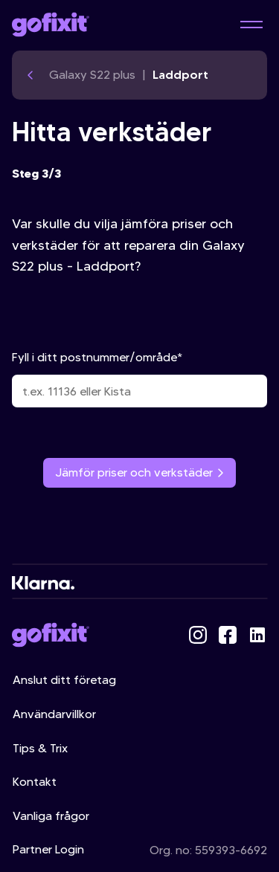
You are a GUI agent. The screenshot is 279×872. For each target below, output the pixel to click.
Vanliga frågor (51, 816)
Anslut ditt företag (64, 680)
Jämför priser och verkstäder (139, 472)
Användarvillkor (54, 714)
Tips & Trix (40, 748)
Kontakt (35, 782)
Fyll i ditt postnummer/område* (139, 378)
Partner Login (48, 849)
